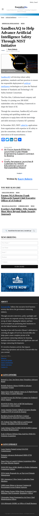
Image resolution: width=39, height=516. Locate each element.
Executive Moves (8, 192)
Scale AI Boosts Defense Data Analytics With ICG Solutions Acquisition (18, 435)
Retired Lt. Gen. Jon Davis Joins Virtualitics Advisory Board (19, 380)
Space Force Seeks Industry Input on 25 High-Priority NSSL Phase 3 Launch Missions (19, 393)
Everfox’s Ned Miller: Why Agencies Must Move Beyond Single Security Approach (19, 211)
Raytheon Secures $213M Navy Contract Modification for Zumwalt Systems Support (16, 417)
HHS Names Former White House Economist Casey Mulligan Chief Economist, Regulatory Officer (19, 492)
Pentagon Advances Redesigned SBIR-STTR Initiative (16, 456)
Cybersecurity (23, 206)
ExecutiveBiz (5, 307)
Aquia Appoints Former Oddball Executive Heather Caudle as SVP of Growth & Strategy (18, 411)
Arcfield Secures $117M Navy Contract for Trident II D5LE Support (19, 399)
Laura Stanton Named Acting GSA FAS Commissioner (14, 450)
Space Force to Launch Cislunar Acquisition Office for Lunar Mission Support (18, 462)
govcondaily (10, 444)
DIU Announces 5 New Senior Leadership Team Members (17, 480)
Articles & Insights (6, 360)
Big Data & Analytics (9, 206)
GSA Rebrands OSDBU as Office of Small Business (19, 503)
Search (34, 231)
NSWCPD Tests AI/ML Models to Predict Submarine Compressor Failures (19, 468)
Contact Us (4, 367)
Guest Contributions (7, 362)
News (17, 192)
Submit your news (6, 365)
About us (3, 358)
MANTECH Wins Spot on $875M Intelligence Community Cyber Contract (17, 405)
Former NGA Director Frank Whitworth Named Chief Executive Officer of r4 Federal (18, 198)
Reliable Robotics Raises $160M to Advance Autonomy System (16, 387)
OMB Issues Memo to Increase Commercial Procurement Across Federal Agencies (16, 486)
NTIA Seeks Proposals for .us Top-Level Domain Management (18, 474)
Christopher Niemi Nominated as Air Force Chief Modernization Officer (18, 498)
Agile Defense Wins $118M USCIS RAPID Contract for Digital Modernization (19, 429)
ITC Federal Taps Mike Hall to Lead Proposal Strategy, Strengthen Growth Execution (16, 423)
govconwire (10, 375)
